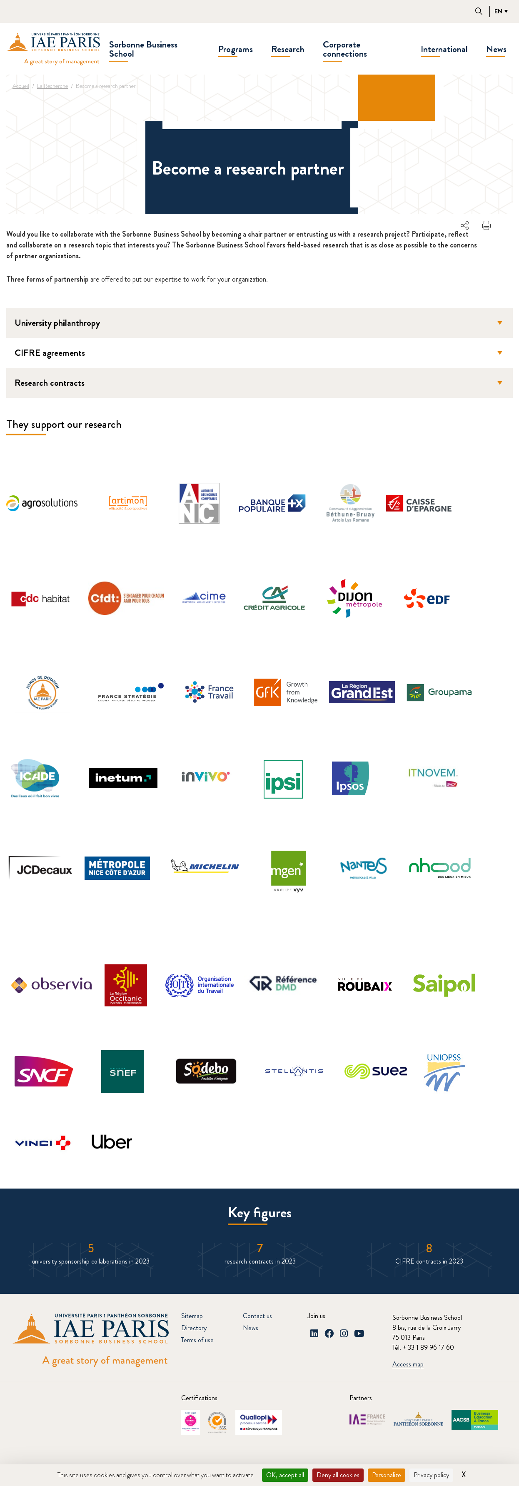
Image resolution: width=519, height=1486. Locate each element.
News (496, 48)
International (444, 48)
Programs (235, 48)
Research (287, 48)
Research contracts (260, 382)
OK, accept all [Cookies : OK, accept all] (285, 1475)
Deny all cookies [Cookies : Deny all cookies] (338, 1475)
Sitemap (192, 1316)
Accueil (20, 86)
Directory (194, 1328)
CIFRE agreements (260, 352)
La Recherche (52, 86)
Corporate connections (345, 49)
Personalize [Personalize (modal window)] (386, 1475)
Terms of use (197, 1340)
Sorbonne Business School (143, 49)
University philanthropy (260, 322)
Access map (408, 1364)
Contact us (257, 1316)
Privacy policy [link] (431, 1475)
